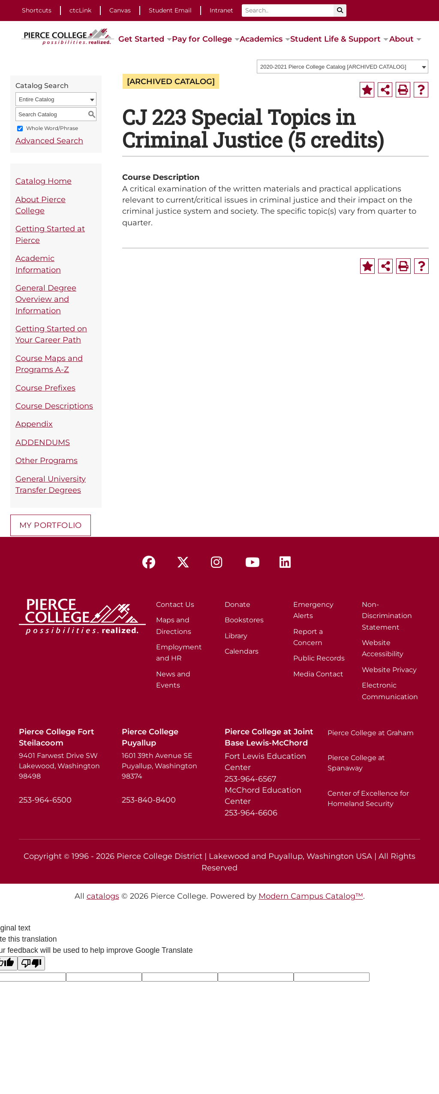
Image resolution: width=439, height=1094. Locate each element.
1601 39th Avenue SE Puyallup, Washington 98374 (159, 766)
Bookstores (244, 620)
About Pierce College (40, 205)
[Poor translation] (31, 963)
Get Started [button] (141, 38)
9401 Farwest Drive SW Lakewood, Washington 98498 (59, 766)
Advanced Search (49, 140)
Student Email (170, 10)
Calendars (242, 651)
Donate (237, 604)
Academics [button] (261, 38)
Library (236, 636)
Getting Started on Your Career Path (51, 334)
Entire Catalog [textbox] (36, 99)
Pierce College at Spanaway (356, 763)
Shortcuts (36, 10)
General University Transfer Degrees (50, 484)
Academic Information (38, 264)
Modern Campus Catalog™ (311, 895)
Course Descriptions (54, 405)
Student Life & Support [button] (335, 38)
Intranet (221, 10)
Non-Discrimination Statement (387, 615)
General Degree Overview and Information (45, 299)
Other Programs (46, 460)
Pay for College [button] (202, 38)
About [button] (401, 38)
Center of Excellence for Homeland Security (368, 798)
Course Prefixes (45, 387)
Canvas (120, 10)
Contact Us (175, 604)
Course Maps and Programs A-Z (49, 364)
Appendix (34, 423)
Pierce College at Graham (371, 733)
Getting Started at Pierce (50, 234)
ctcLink (80, 10)
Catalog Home (43, 180)
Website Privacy (389, 670)
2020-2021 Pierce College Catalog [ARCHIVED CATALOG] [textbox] (333, 67)
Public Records (319, 658)
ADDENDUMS (42, 442)
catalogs (103, 895)
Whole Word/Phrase (52, 128)
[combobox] (342, 66)
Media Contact (318, 674)
